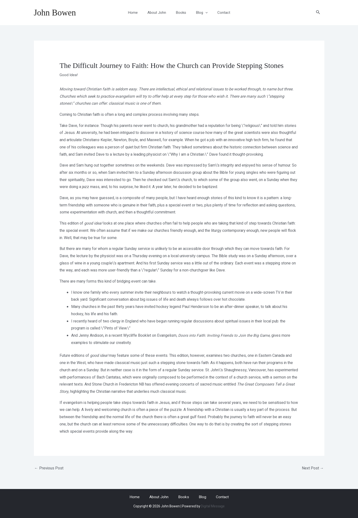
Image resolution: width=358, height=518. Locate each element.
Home (138, 12)
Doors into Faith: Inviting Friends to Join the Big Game (224, 335)
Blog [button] (199, 12)
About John (159, 12)
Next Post (313, 468)
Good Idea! (69, 75)
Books (181, 12)
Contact (219, 12)
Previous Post (48, 468)
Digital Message (213, 506)
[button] (203, 12)
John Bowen (55, 12)
